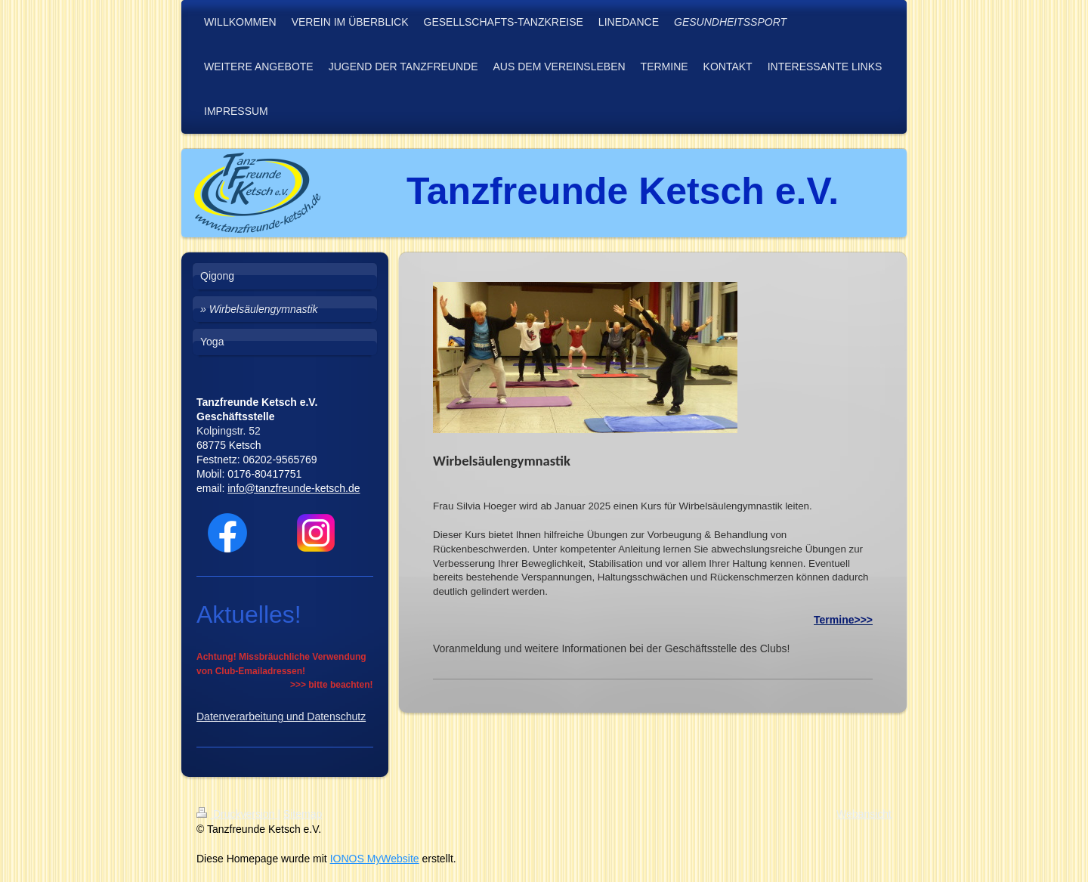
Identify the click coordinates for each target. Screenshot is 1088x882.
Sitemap (302, 814)
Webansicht (864, 814)
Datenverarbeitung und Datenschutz (281, 716)
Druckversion (236, 814)
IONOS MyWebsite (374, 859)
